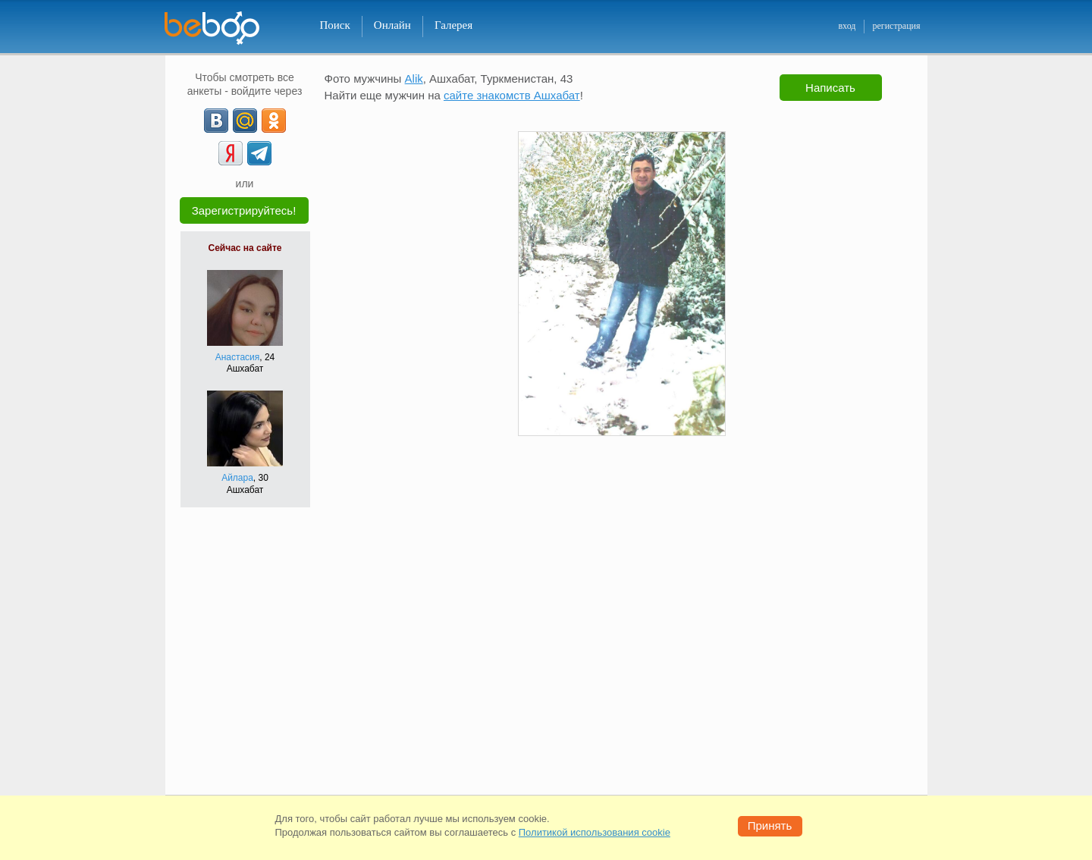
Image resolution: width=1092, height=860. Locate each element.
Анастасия (237, 357)
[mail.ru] (245, 120)
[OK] (274, 120)
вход (846, 25)
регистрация (896, 25)
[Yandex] (230, 153)
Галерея (453, 25)
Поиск (335, 25)
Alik (414, 78)
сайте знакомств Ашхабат (512, 95)
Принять (770, 825)
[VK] (216, 120)
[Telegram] (259, 153)
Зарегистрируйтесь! (244, 210)
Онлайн (392, 25)
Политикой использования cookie (594, 832)
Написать (830, 87)
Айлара (237, 477)
